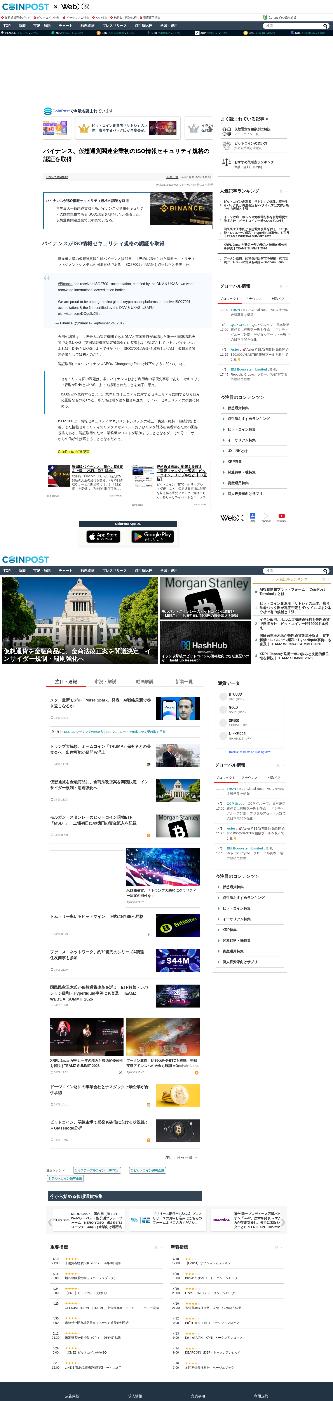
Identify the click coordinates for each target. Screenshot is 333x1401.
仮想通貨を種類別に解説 (252, 129)
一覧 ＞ (324, 579)
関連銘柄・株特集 (242, 472)
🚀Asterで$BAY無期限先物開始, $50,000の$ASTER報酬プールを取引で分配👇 (260, 354)
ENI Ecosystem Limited (249, 369)
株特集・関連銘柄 (123, 17)
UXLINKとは (238, 451)
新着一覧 (172, 177)
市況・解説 (42, 26)
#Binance (65, 284)
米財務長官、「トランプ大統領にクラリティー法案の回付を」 (161, 893)
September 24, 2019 (108, 323)
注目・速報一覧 (179, 1157)
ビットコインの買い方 (250, 143)
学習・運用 (169, 26)
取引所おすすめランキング (249, 419)
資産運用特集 (150, 17)
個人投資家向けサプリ (245, 494)
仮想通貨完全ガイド (15, 17)
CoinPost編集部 (57, 177)
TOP (7, 26)
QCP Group (239, 325)
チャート (66, 26)
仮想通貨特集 (238, 408)
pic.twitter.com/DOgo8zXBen (80, 313)
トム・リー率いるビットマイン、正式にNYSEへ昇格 (96, 916)
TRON (235, 310)
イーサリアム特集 (76, 17)
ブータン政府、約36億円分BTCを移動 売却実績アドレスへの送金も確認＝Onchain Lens (162, 1063)
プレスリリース (114, 26)
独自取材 (87, 26)
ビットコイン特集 (47, 17)
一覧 (279, 191)
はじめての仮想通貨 (279, 17)
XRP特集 (99, 17)
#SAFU (148, 308)
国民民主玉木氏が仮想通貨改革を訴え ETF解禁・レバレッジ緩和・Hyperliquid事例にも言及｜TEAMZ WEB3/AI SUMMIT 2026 (99, 993)
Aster (235, 349)
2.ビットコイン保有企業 (147, 1170)
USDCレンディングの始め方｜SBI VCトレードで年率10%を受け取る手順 (115, 732)
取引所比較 (143, 26)
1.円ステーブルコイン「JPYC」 (97, 1170)
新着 (22, 26)
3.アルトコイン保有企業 (65, 1178)
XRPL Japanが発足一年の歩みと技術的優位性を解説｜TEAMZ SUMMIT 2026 (86, 1063)
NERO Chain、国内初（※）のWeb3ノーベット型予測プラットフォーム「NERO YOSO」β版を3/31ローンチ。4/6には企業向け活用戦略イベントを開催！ (96, 1222)
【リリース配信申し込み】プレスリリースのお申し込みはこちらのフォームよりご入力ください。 (177, 1218)
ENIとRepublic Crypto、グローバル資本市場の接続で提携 (259, 374)
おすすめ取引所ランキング (254, 162)
